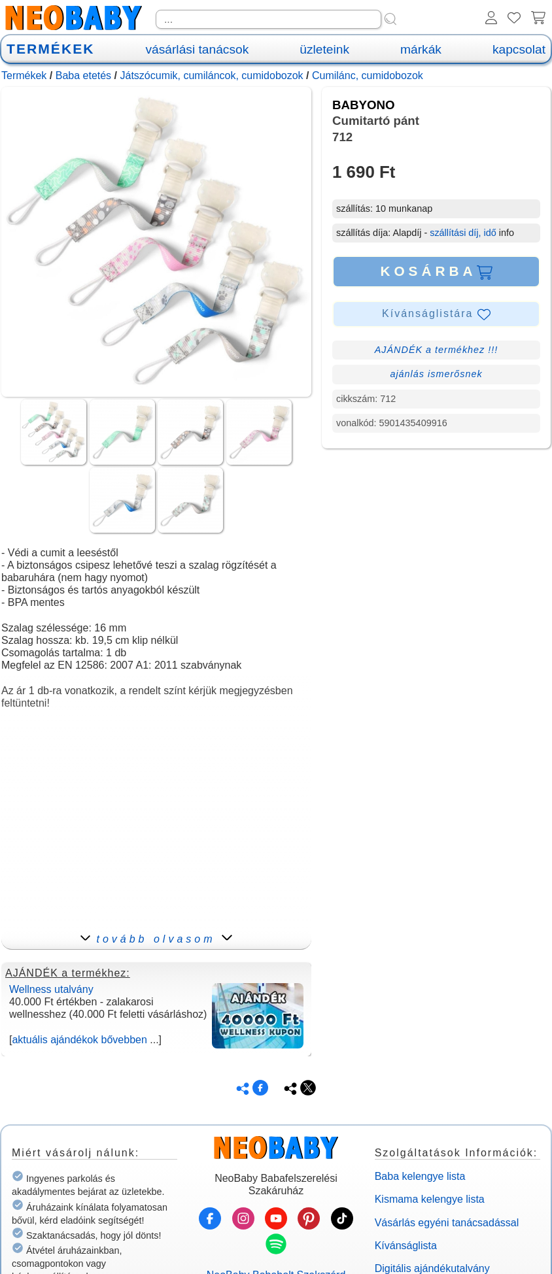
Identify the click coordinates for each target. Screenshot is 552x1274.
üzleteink (324, 49)
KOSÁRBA (436, 271)
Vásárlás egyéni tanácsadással (447, 1222)
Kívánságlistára (436, 314)
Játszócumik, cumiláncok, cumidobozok (211, 75)
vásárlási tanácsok (197, 49)
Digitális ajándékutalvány (432, 1268)
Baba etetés (83, 75)
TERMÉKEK (50, 48)
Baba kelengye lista (420, 1176)
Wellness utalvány (51, 989)
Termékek (23, 75)
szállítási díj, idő (463, 232)
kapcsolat (518, 49)
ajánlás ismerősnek (436, 374)
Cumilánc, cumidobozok (367, 75)
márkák (420, 49)
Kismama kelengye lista (430, 1199)
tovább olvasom (156, 939)
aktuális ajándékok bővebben (79, 1039)
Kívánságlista (406, 1245)
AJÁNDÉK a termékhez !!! (436, 349)
